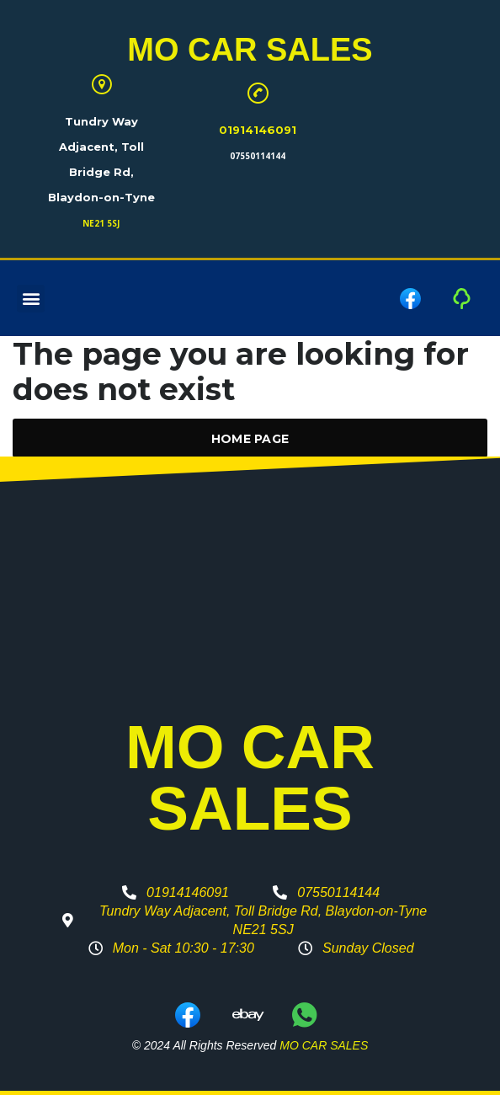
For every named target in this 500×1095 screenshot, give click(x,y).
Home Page (250, 438)
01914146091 (257, 129)
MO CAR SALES (249, 49)
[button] (31, 298)
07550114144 (257, 156)
